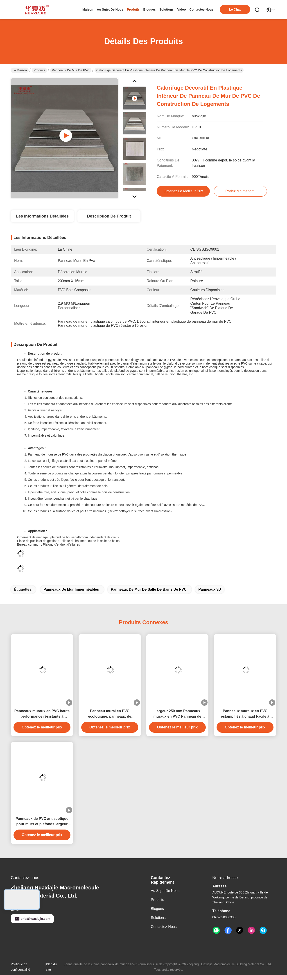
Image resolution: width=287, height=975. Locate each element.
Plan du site (51, 966)
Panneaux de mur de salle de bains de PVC (148, 589)
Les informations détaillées (42, 216)
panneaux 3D (209, 589)
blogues (149, 9)
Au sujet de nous (165, 891)
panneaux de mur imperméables (71, 589)
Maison (87, 9)
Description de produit (109, 216)
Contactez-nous (164, 927)
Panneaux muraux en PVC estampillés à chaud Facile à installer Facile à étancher (245, 714)
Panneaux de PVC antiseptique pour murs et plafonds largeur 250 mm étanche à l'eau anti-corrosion (42, 822)
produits (133, 9)
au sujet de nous (110, 9)
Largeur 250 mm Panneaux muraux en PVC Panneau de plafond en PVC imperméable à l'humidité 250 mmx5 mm (177, 714)
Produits (39, 70)
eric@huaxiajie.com (32, 918)
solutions (166, 9)
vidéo (181, 9)
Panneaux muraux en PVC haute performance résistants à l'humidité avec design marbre (42, 714)
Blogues (157, 909)
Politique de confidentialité (20, 966)
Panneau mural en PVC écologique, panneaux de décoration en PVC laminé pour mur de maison (109, 714)
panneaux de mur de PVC (71, 70)
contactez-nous (201, 9)
